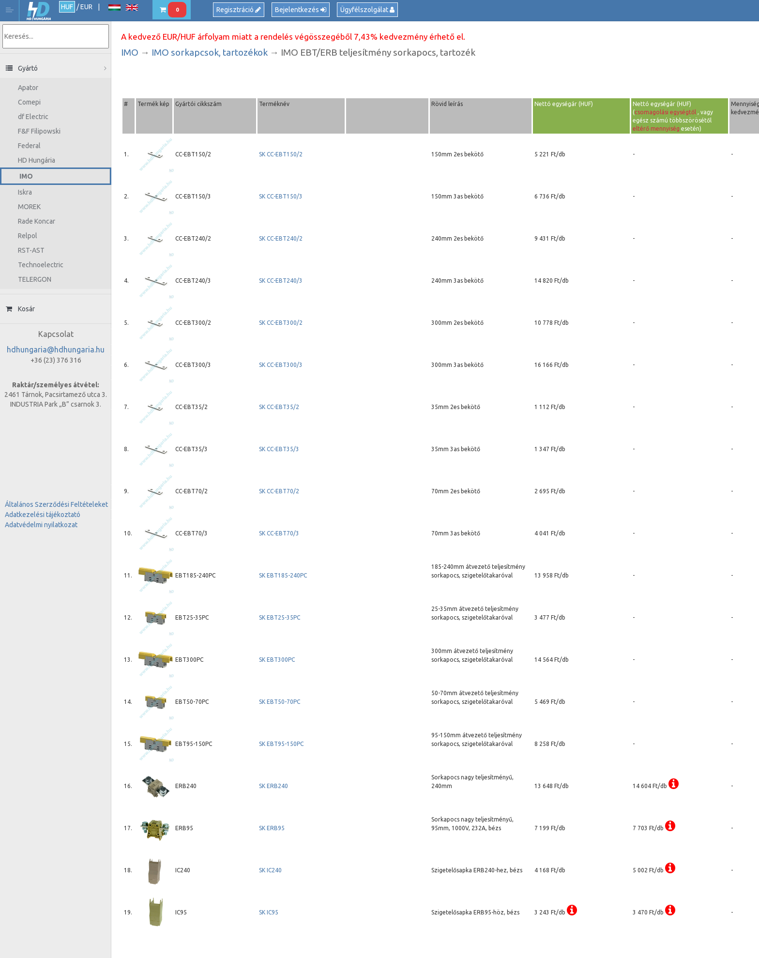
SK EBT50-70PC (279, 702)
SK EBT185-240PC (283, 575)
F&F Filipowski (39, 131)
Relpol (27, 236)
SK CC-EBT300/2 (281, 322)
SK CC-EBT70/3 (279, 533)
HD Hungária (39, 11)
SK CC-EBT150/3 (281, 196)
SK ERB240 (273, 786)
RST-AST (31, 250)
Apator (28, 87)
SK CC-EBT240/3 (281, 280)
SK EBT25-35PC (279, 617)
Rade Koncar (36, 221)
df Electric (33, 117)
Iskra (25, 192)
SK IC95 (268, 912)
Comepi (29, 102)
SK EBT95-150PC (281, 744)
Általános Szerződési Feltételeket (56, 504)
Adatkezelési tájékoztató (42, 514)
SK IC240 (270, 870)
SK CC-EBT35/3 (279, 449)
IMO (26, 176)
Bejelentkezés (300, 10)
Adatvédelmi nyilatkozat (41, 525)
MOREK (29, 207)
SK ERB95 (272, 828)
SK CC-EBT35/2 (279, 407)
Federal (29, 146)
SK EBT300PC (277, 659)
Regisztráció (238, 10)
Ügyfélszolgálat (367, 10)
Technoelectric (40, 265)
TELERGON (34, 279)
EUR (86, 7)
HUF (67, 7)
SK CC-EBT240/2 (281, 238)
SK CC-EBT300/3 (281, 365)
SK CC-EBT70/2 (279, 491)
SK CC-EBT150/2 (281, 154)
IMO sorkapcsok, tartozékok (210, 52)
